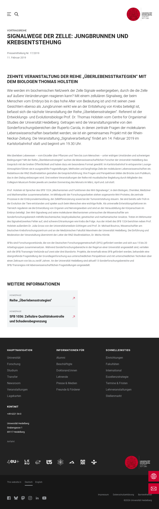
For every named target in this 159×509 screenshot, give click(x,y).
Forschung (13, 364)
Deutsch (29, 482)
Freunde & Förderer (68, 389)
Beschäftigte (64, 364)
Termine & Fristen (117, 383)
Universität (13, 357)
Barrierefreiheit (145, 494)
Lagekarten (14, 396)
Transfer (12, 376)
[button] (30, 350)
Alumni (60, 357)
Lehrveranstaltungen (119, 389)
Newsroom (14, 383)
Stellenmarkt (114, 396)
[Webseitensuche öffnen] (18, 14)
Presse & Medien (66, 383)
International (114, 370)
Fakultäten (112, 364)
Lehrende (62, 376)
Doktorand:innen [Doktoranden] (66, 370)
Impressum (103, 494)
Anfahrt (11, 441)
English (38, 482)
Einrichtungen (114, 357)
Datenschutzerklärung (123, 494)
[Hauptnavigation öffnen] (11, 14)
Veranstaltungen (17, 389)
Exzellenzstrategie (117, 376)
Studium (12, 370)
